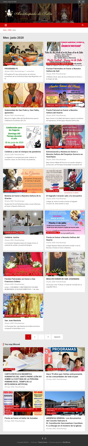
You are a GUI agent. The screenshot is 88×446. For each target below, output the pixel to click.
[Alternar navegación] (6, 25)
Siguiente (57, 337)
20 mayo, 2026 (9, 421)
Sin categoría (52, 232)
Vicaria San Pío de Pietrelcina (15, 191)
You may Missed (12, 344)
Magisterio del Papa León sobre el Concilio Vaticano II (62, 409)
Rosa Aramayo (19, 71)
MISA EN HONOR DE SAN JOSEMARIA (62, 279)
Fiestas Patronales (12, 406)
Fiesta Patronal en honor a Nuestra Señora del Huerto (61, 111)
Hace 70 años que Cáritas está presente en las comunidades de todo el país (64, 375)
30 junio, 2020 (9, 71)
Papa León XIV (9, 369)
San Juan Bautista (13, 320)
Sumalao (8, 413)
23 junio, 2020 (50, 242)
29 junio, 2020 (50, 74)
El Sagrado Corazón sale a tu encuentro (64, 196)
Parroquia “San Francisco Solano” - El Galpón (21, 274)
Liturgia (21, 105)
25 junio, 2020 (9, 201)
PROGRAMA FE (11, 68)
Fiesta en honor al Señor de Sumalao (21, 418)
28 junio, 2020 (9, 115)
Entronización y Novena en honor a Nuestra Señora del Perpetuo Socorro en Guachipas (64, 154)
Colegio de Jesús (52, 191)
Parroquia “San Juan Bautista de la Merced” (20, 315)
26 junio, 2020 (50, 115)
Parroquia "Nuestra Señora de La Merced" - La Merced (21, 409)
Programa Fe (9, 63)
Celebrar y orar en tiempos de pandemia (23, 152)
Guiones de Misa (10, 105)
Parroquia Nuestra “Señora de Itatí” (59, 63)
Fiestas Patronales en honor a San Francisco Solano (20, 280)
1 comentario (30, 71)
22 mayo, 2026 (51, 379)
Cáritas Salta (52, 369)
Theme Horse (42, 442)
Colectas (61, 369)
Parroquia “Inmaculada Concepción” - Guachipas (64, 147)
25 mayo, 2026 (9, 387)
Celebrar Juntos (12, 237)
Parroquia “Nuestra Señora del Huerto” (61, 105)
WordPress (66, 442)
